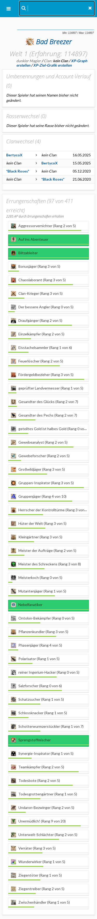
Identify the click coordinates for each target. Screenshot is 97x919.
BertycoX (14, 155)
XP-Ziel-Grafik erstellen (52, 65)
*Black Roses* (17, 171)
